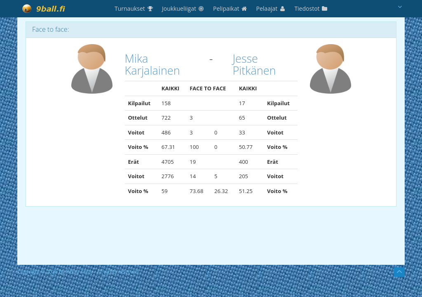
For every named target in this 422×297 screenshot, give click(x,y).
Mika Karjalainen (152, 64)
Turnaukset (134, 8)
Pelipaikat (230, 8)
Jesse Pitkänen (254, 64)
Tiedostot (311, 8)
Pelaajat (271, 8)
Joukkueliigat (183, 8)
